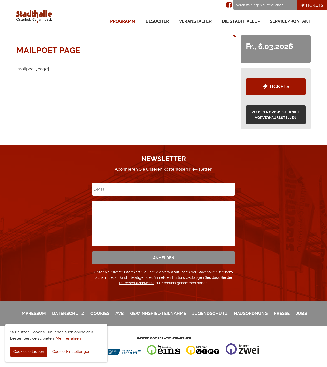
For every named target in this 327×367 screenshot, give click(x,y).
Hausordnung (251, 313)
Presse (282, 313)
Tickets (311, 5)
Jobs (301, 313)
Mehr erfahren (68, 338)
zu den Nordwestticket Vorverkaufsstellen (275, 115)
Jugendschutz (210, 313)
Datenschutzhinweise (136, 283)
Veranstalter (195, 21)
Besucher (157, 21)
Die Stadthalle (239, 21)
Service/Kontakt (290, 21)
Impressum (33, 313)
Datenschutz (68, 313)
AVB (119, 313)
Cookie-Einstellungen (71, 351)
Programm (122, 21)
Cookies (99, 313)
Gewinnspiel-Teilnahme (158, 313)
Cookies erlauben (28, 351)
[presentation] (163, 220)
